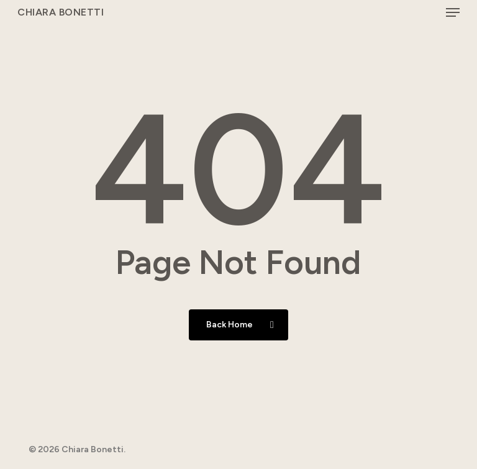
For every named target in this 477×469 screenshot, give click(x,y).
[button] (453, 12)
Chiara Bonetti (60, 12)
